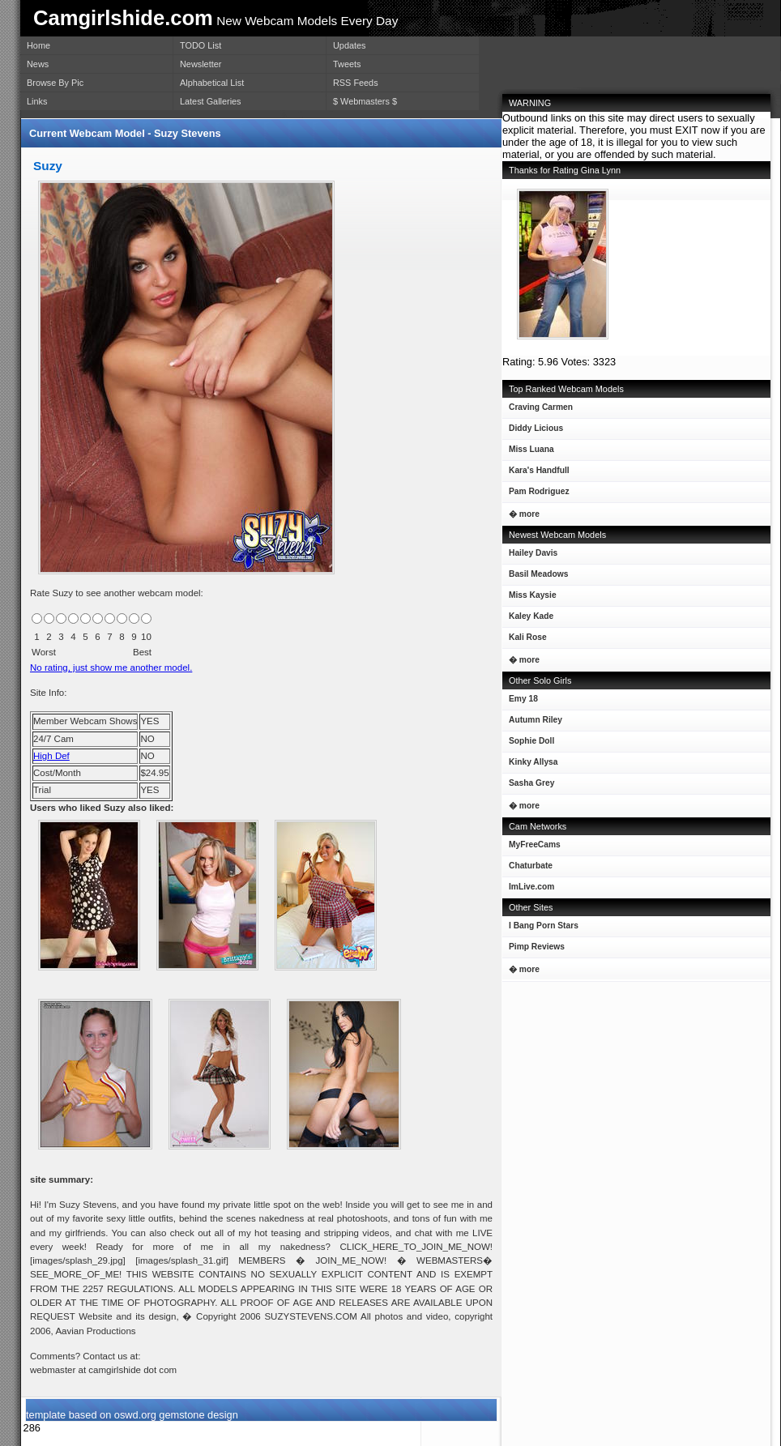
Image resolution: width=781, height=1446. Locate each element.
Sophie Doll (528, 744)
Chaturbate (531, 865)
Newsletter (200, 64)
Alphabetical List (212, 82)
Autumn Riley (532, 723)
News (38, 64)
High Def (51, 756)
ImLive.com (531, 886)
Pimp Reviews (537, 946)
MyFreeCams (535, 844)
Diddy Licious (532, 431)
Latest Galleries (210, 101)
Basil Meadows (535, 577)
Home (38, 45)
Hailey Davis (529, 556)
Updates (349, 45)
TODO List (200, 45)
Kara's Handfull (536, 473)
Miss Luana (528, 452)
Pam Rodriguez (536, 494)
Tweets (347, 64)
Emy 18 (520, 702)
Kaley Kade (527, 619)
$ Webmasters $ (365, 101)
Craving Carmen (537, 410)
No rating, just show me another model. (111, 667)
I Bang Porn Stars (543, 925)
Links (37, 101)
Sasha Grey (528, 786)
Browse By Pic (55, 82)
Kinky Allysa (530, 765)
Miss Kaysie (529, 598)
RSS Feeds (355, 82)
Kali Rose (524, 640)
